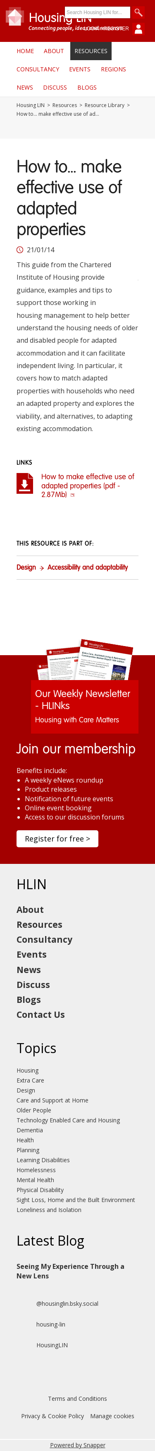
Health (25, 1140)
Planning (28, 1150)
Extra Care (30, 1080)
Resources (90, 51)
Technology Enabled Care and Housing (68, 1120)
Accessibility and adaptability (88, 568)
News (25, 87)
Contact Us (41, 1014)
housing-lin (41, 1324)
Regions (113, 69)
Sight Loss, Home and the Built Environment (76, 1200)
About (54, 51)
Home (25, 51)
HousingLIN (42, 1345)
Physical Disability (40, 1190)
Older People (34, 1110)
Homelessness (36, 1170)
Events (80, 69)
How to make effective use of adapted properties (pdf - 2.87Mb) (87, 486)
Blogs (87, 87)
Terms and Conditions (77, 1398)
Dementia (30, 1130)
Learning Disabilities (43, 1160)
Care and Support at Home (52, 1100)
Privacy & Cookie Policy (52, 1416)
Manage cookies (112, 1416)
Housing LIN (31, 105)
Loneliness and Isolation (49, 1210)
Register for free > (57, 839)
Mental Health (35, 1180)
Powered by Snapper (77, 1445)
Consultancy (38, 69)
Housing (27, 1070)
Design (26, 568)
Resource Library (104, 105)
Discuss (55, 87)
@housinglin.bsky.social (57, 1304)
